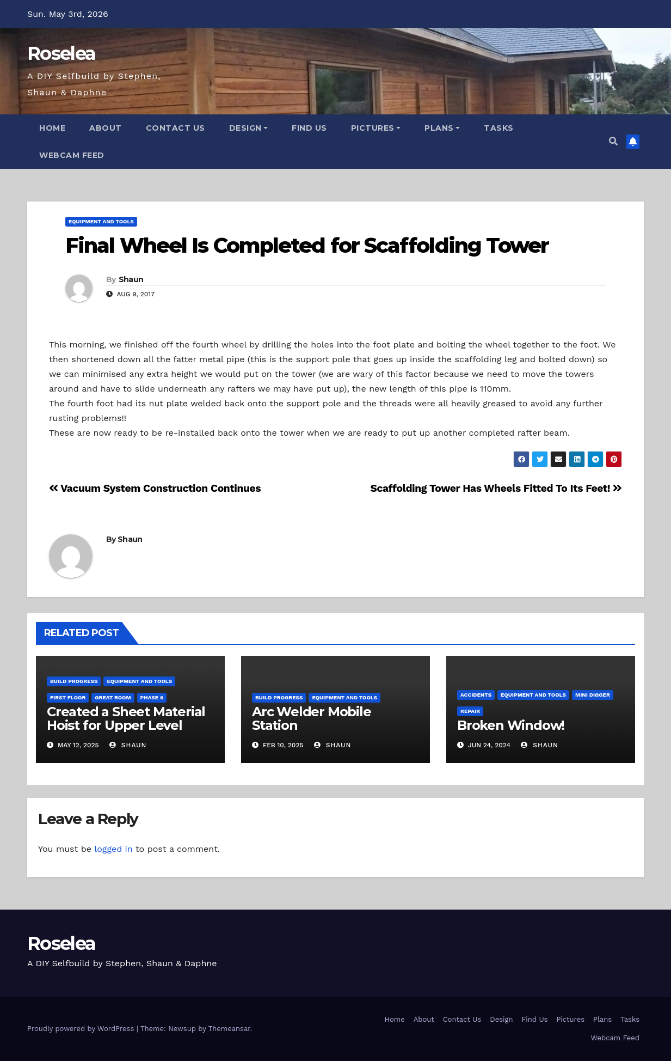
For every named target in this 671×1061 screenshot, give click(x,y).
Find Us (309, 128)
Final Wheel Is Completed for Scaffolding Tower (307, 245)
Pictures (376, 128)
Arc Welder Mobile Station (311, 718)
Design (248, 128)
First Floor (67, 697)
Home (52, 128)
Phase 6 (152, 697)
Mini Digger (592, 695)
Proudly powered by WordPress (82, 1029)
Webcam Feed (71, 155)
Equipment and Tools (101, 221)
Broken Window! (510, 725)
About (105, 128)
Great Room (113, 697)
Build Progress (73, 681)
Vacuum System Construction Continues (155, 488)
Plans (442, 128)
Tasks (499, 128)
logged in (113, 849)
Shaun (131, 279)
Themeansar (229, 1029)
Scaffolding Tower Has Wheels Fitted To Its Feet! (496, 488)
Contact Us (175, 128)
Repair (470, 711)
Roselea (61, 53)
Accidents (475, 695)
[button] (613, 141)
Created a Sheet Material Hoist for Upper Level (126, 718)
